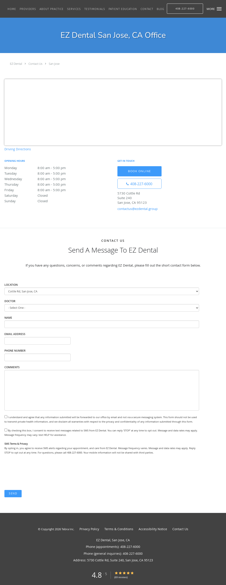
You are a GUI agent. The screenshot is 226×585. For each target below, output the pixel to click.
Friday (43, 190)
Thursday (43, 184)
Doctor (9, 301)
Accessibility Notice (153, 529)
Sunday (43, 201)
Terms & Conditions (118, 529)
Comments (12, 367)
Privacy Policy (89, 529)
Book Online (139, 171)
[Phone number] (139, 184)
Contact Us (35, 64)
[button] (219, 8)
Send (13, 493)
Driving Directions (17, 149)
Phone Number (15, 351)
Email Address (14, 334)
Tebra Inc (67, 529)
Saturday (43, 195)
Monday (43, 168)
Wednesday (43, 179)
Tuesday (43, 173)
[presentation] (38, 472)
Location (11, 285)
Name (8, 318)
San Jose (54, 64)
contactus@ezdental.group (137, 208)
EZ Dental (16, 64)
